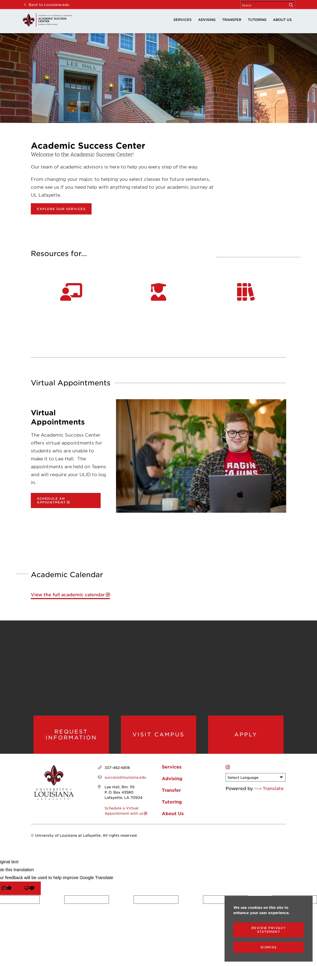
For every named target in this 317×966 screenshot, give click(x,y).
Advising (207, 19)
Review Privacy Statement (268, 929)
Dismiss (269, 947)
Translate (269, 788)
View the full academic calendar (68, 594)
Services (182, 19)
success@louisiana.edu (125, 777)
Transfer (231, 19)
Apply (245, 734)
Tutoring (257, 19)
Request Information (71, 734)
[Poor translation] (29, 888)
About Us (282, 19)
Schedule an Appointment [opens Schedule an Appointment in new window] (51, 500)
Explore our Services (61, 209)
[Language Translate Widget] (256, 777)
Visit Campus (158, 734)
